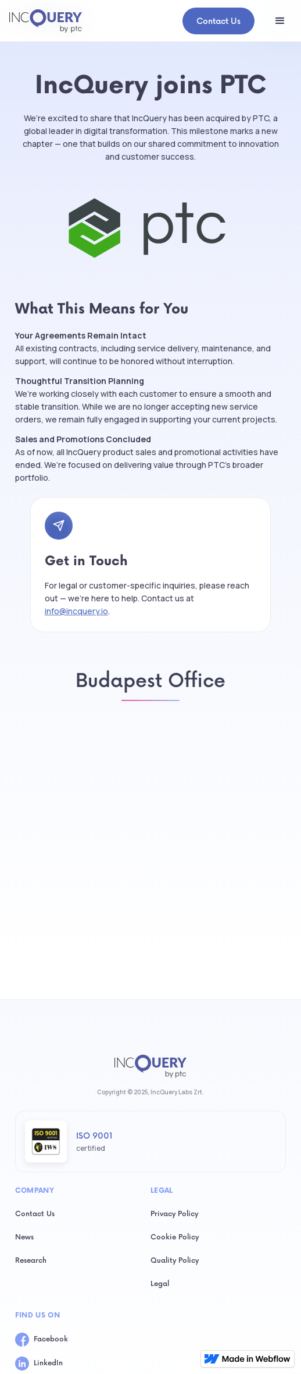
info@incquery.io (76, 610)
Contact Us (218, 21)
